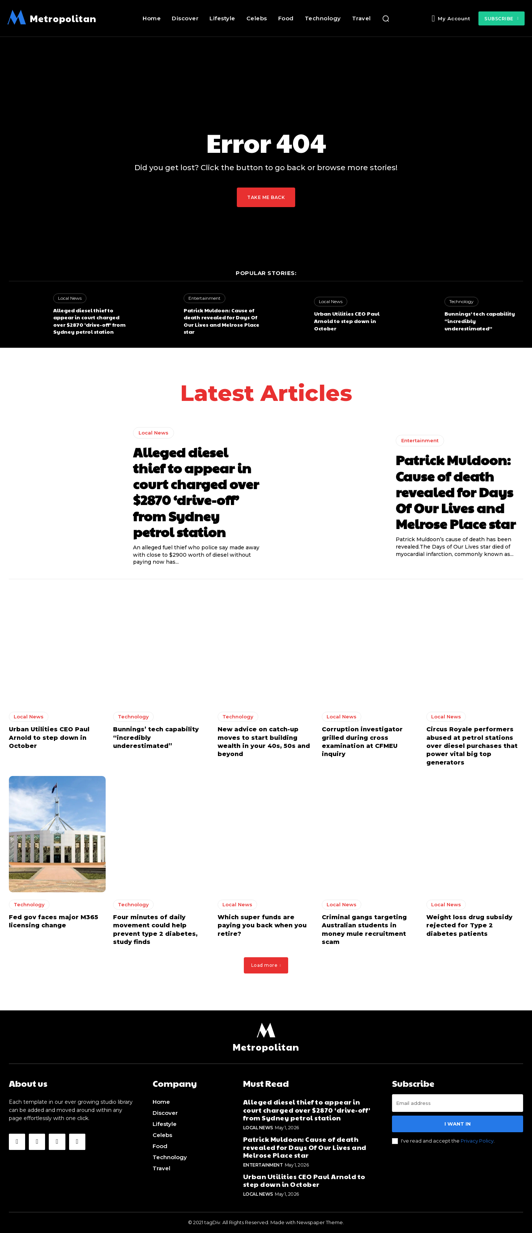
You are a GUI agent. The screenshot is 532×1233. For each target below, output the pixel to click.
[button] (385, 18)
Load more (266, 965)
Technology (461, 301)
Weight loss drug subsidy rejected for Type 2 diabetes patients (469, 925)
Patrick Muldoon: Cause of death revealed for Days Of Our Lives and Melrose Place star (221, 321)
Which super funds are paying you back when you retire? (262, 925)
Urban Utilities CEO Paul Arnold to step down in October (346, 321)
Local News (70, 298)
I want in (457, 1124)
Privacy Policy (477, 1141)
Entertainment (204, 298)
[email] (457, 1103)
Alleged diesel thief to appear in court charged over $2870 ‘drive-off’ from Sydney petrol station (89, 321)
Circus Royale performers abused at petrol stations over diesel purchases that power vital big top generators (472, 746)
